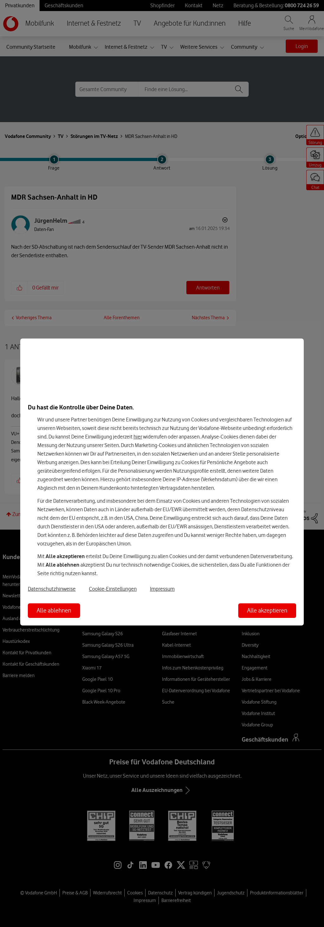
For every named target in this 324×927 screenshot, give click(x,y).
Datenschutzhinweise (52, 589)
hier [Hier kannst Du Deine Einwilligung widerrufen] (138, 436)
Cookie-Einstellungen (113, 589)
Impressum (162, 589)
